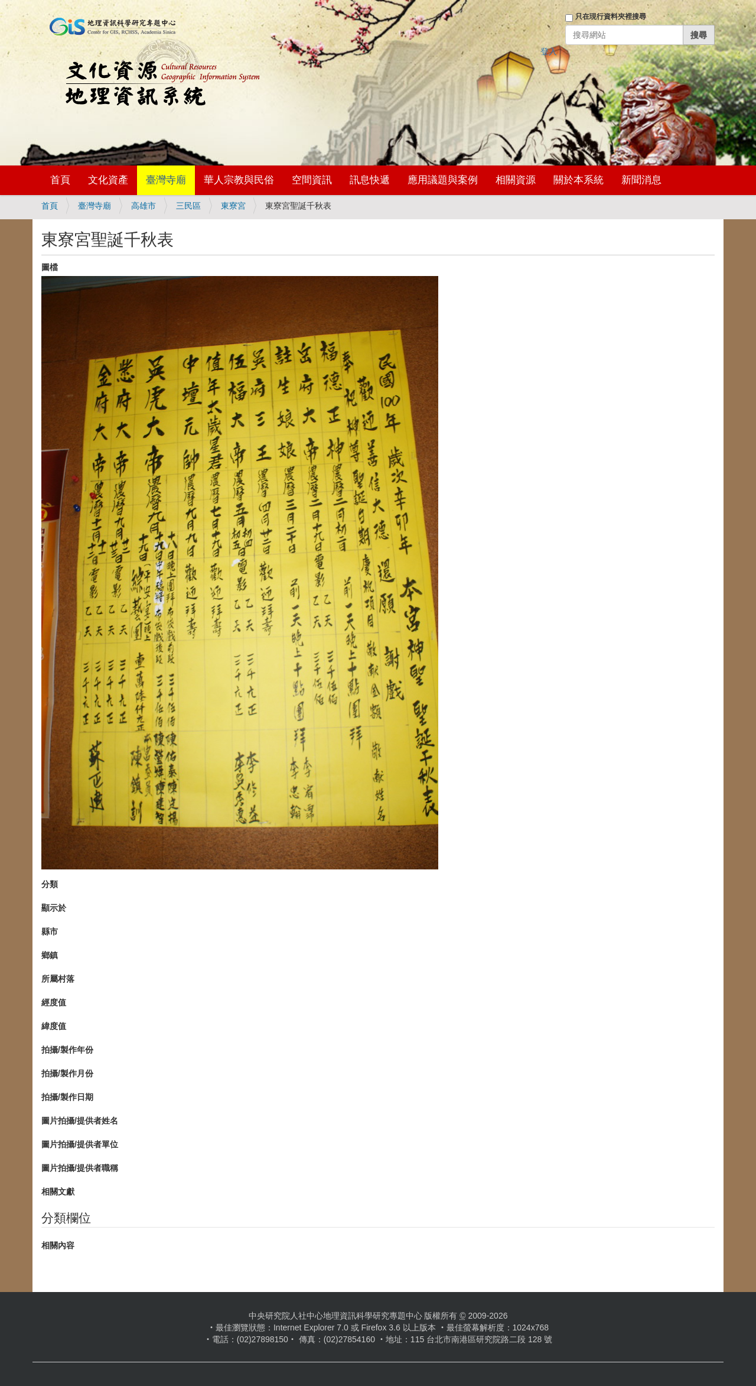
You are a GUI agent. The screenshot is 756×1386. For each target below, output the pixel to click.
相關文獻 (57, 1191)
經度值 (53, 1002)
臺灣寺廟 (166, 180)
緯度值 (53, 1026)
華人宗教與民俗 (239, 180)
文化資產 (108, 180)
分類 (49, 884)
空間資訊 (312, 180)
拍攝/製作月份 (67, 1073)
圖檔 (49, 267)
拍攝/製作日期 (67, 1097)
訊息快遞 (370, 180)
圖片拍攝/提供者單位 (79, 1144)
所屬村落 (57, 978)
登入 (548, 51)
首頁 (60, 180)
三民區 (188, 205)
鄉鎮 (49, 955)
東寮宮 (233, 205)
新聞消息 (641, 180)
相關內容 (57, 1245)
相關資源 (516, 180)
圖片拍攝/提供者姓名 (79, 1120)
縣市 (49, 931)
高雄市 (143, 205)
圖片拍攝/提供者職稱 (79, 1168)
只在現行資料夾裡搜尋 (610, 16)
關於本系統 (578, 180)
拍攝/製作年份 (67, 1049)
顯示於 (53, 908)
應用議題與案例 (443, 180)
